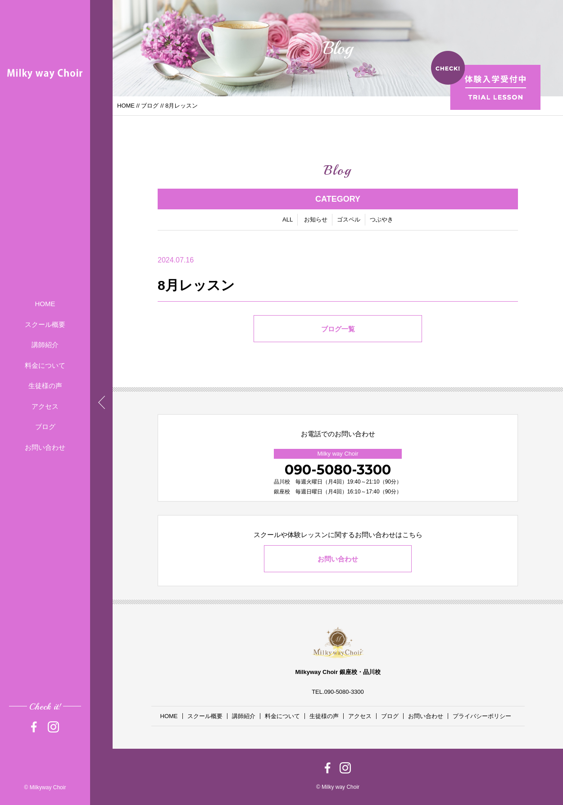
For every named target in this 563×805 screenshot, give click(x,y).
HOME (45, 304)
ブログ (45, 426)
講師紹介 (45, 344)
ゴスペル (348, 220)
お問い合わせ (45, 447)
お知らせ (315, 220)
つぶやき (381, 220)
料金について (45, 365)
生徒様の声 (45, 385)
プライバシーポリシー (482, 716)
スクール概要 (45, 324)
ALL (287, 220)
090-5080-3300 (338, 469)
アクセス (45, 406)
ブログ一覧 (338, 329)
